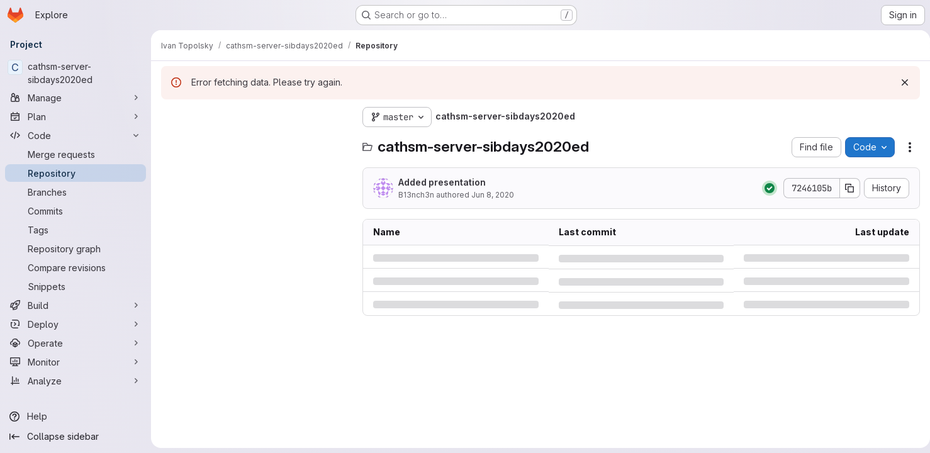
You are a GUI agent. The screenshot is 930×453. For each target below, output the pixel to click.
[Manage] (75, 97)
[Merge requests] (75, 154)
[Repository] (75, 173)
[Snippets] (75, 286)
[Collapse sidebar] (75, 436)
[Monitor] (75, 362)
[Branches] (75, 192)
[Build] (75, 305)
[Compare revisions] (75, 267)
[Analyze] (75, 380)
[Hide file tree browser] (171, 117)
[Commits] (75, 211)
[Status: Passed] (764, 188)
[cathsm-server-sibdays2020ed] (75, 73)
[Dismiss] (899, 82)
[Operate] (75, 343)
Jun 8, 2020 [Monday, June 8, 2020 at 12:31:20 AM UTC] (492, 194)
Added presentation (442, 182)
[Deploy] (75, 324)
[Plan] (75, 116)
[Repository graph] (75, 248)
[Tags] (75, 229)
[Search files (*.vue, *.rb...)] (255, 142)
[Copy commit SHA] (845, 188)
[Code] (75, 135)
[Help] (75, 416)
